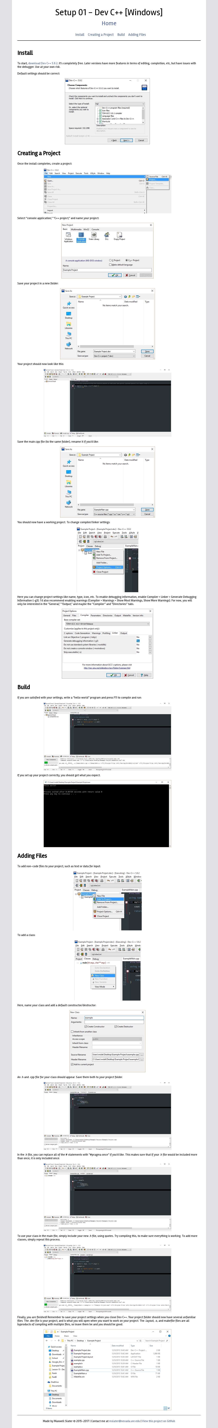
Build (121, 34)
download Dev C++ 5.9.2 (43, 63)
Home (109, 23)
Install (79, 34)
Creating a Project (101, 34)
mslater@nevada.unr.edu (124, 1421)
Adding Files (137, 34)
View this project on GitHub (158, 1421)
